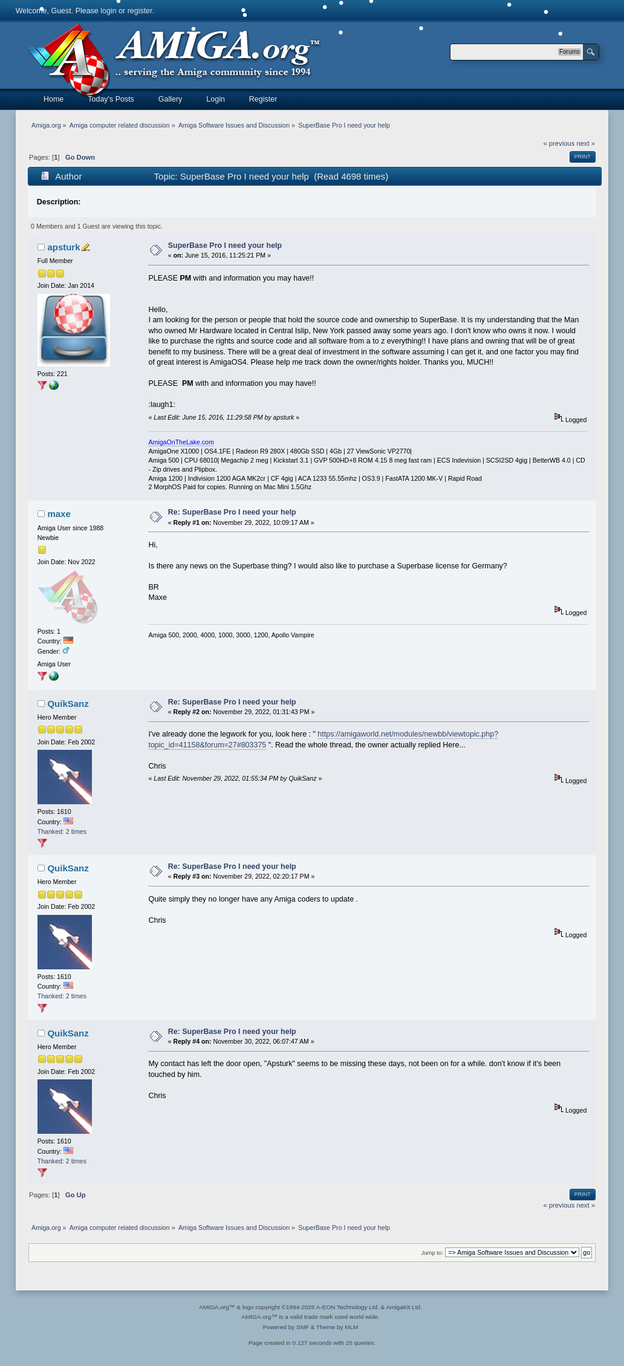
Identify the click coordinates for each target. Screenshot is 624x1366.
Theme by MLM (337, 1327)
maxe (58, 514)
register (140, 11)
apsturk (63, 247)
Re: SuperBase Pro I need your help (232, 512)
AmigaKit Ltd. (403, 1307)
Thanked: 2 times (61, 831)
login (108, 11)
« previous (559, 143)
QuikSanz (67, 703)
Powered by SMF (286, 1327)
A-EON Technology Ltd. (347, 1307)
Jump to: (432, 1252)
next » (585, 143)
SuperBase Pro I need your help (225, 245)
